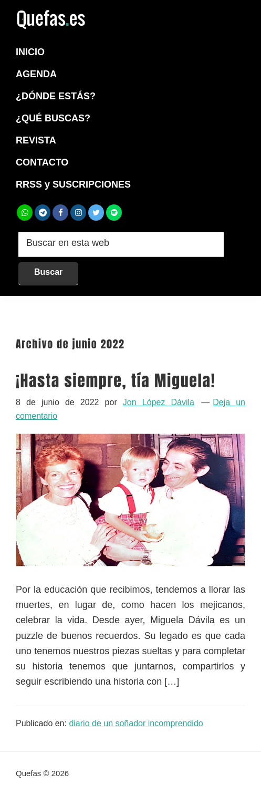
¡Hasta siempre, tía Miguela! (115, 381)
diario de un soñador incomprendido (136, 723)
